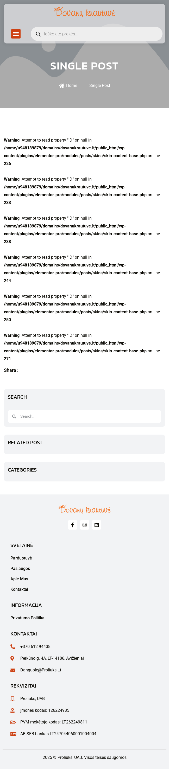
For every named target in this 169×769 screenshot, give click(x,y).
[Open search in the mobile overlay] (96, 33)
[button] (16, 34)
